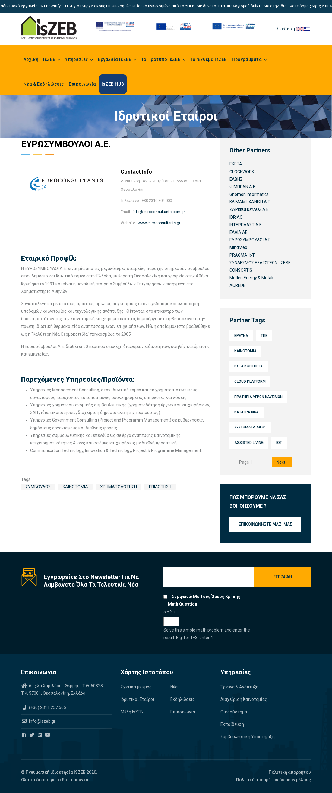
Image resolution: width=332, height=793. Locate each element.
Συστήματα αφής (250, 427)
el (307, 28)
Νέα (174, 687)
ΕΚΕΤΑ (235, 163)
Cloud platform (250, 381)
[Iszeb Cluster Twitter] (32, 735)
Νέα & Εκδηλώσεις (44, 84)
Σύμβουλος (38, 486)
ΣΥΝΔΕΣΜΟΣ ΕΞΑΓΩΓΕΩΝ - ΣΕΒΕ (260, 262)
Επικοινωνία (82, 84)
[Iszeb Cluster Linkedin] (40, 735)
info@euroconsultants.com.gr (159, 211)
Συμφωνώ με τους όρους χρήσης (206, 596)
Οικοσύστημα (233, 712)
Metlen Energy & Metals (251, 277)
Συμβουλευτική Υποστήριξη (247, 736)
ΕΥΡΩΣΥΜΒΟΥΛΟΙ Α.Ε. (250, 239)
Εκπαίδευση (232, 724)
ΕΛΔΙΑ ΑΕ (238, 232)
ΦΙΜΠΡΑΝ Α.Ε (242, 186)
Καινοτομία (75, 486)
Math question (182, 604)
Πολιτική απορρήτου (290, 772)
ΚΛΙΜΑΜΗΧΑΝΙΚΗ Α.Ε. (250, 201)
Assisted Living (249, 442)
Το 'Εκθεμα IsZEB (208, 59)
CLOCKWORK (241, 171)
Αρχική (31, 59)
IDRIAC (235, 217)
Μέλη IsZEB (132, 712)
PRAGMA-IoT (242, 255)
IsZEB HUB (113, 84)
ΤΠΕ (264, 336)
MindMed (238, 247)
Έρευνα (241, 336)
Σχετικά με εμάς (136, 687)
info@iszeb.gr (41, 721)
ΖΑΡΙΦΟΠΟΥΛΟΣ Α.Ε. (249, 209)
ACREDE (237, 285)
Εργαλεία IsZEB (117, 60)
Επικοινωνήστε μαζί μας (265, 524)
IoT (279, 442)
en (300, 28)
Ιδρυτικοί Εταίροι (137, 699)
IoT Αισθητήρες (248, 366)
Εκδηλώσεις (182, 699)
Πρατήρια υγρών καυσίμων (258, 397)
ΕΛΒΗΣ (235, 179)
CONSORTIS (240, 270)
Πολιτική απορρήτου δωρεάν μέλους (273, 779)
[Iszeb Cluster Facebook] (24, 735)
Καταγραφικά (246, 412)
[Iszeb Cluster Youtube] (48, 735)
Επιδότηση (160, 486)
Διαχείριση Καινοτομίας (243, 699)
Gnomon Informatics (249, 194)
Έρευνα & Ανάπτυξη (239, 687)
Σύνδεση (286, 28)
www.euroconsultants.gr (159, 223)
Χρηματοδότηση (118, 486)
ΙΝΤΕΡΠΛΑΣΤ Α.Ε (245, 224)
